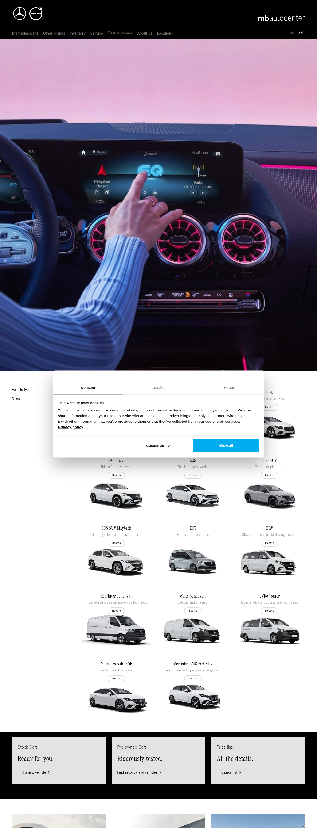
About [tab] (229, 388)
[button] (25, 34)
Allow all (226, 445)
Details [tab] (158, 388)
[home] (35, 12)
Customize (158, 445)
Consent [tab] (88, 388)
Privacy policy (70, 427)
